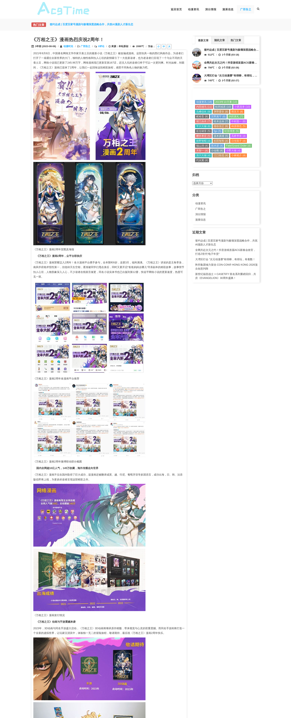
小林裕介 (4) (238, 155)
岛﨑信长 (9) (203, 111)
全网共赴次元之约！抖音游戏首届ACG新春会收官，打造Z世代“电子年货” (247, 62)
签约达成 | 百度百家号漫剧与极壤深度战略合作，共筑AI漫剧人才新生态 (245, 49)
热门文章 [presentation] (236, 40)
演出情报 (210, 9)
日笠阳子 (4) (238, 140)
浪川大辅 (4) (203, 155)
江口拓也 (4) (221, 155)
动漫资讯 (193, 9)
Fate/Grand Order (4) (238, 145)
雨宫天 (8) (237, 111)
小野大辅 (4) (233, 150)
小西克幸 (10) (242, 106)
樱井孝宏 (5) (203, 135)
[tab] (203, 40)
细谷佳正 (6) (221, 126)
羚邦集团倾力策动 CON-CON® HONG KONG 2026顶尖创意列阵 (226, 266)
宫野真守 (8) (218, 116)
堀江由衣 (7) (203, 121)
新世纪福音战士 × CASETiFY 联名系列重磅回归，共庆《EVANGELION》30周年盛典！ (225, 276)
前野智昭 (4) (203, 140)
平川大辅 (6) (203, 126)
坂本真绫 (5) (221, 135)
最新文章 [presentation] (203, 40)
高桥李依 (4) (238, 135)
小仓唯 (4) (217, 150)
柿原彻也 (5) (238, 126)
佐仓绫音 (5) (203, 131)
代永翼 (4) (202, 160)
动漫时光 (68, 46)
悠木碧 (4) (217, 145)
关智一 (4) (202, 150)
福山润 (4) (202, 145)
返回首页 (176, 9)
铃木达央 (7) (221, 121)
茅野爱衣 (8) (221, 111)
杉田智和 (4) (221, 140)
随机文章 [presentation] (219, 40)
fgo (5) (217, 131)
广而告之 (245, 9)
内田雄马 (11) (204, 106)
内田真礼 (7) (236, 116)
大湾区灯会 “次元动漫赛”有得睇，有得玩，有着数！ (234, 75)
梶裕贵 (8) (202, 116)
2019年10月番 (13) (226, 101)
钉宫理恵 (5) (231, 131)
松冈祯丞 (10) (223, 106)
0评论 (101, 46)
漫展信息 (228, 9)
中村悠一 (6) (238, 121)
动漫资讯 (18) (204, 101)
